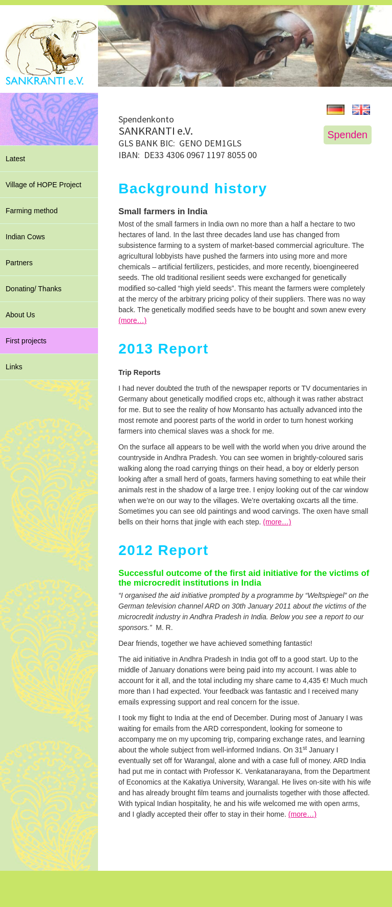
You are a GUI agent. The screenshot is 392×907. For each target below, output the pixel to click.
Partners (19, 263)
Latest (15, 159)
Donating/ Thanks (33, 289)
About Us (20, 315)
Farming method (32, 211)
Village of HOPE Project (43, 185)
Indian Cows (25, 237)
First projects (26, 341)
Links (14, 367)
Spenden (348, 134)
